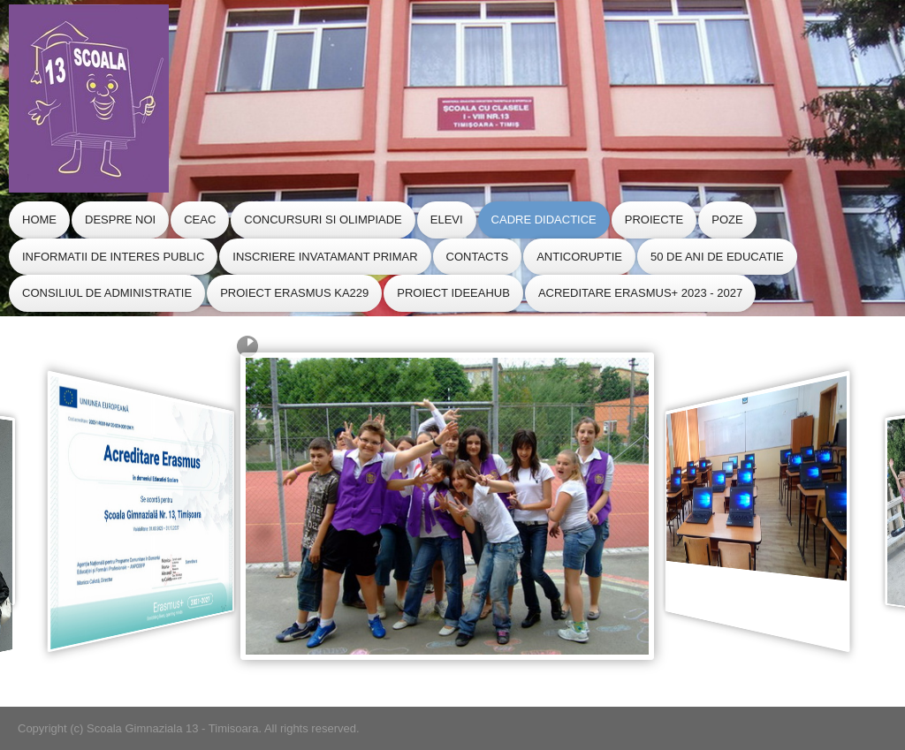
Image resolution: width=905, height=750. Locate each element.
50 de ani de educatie (717, 256)
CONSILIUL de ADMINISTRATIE (107, 292)
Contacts (477, 256)
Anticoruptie (579, 256)
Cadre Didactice (544, 219)
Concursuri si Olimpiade (322, 219)
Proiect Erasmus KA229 (294, 292)
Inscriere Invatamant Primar (324, 256)
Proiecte (654, 219)
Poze (726, 219)
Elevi (446, 219)
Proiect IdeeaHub (453, 292)
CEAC (200, 219)
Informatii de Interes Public (113, 256)
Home (39, 219)
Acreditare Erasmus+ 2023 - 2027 (640, 292)
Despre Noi (120, 219)
